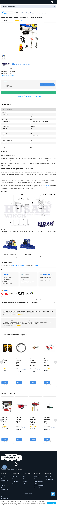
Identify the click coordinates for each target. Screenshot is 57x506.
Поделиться (38, 97)
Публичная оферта (38, 482)
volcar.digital (19, 470)
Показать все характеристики (8, 76)
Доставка (5, 291)
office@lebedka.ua (49, 480)
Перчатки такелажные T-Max (5, 361)
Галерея (25, 482)
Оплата (14, 479)
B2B (13, 484)
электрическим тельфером (46, 171)
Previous (1, 363)
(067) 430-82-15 (48, 477)
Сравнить (19, 97)
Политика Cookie (38, 488)
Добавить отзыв (6, 306)
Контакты (36, 477)
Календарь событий (27, 479)
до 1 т (17, 183)
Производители (15, 482)
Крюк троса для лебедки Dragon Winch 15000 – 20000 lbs (47, 366)
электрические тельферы (18, 266)
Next (55, 363)
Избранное (28, 97)
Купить (4, 383)
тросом (47, 186)
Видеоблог (25, 486)
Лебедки (3, 477)
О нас (35, 479)
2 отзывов (39, 427)
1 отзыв (9, 369)
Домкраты (3, 483)
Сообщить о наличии (47, 85)
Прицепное (3, 486)
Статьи (24, 484)
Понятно (51, 503)
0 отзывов (24, 369)
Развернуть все (29, 494)
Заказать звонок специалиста (28, 93)
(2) (21, 21)
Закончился (6, 82)
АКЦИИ (14, 486)
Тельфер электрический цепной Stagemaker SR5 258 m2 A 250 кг (49, 424)
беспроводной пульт (33, 230)
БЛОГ (24, 477)
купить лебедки (35, 266)
